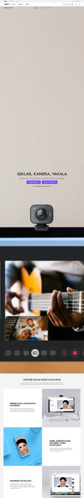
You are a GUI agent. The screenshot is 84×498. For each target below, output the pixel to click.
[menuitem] (36, 7)
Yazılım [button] (27, 4)
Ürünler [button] (13, 4)
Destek (73, 1)
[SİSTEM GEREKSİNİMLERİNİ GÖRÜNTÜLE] (42, 28)
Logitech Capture (8, 7)
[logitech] (6, 1)
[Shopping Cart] (79, 4)
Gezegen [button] (20, 4)
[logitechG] (12, 1)
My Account (76, 4)
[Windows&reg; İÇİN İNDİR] (49, 24)
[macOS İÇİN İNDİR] (34, 24)
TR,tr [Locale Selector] (79, 1)
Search (68, 4)
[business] (18, 1)
